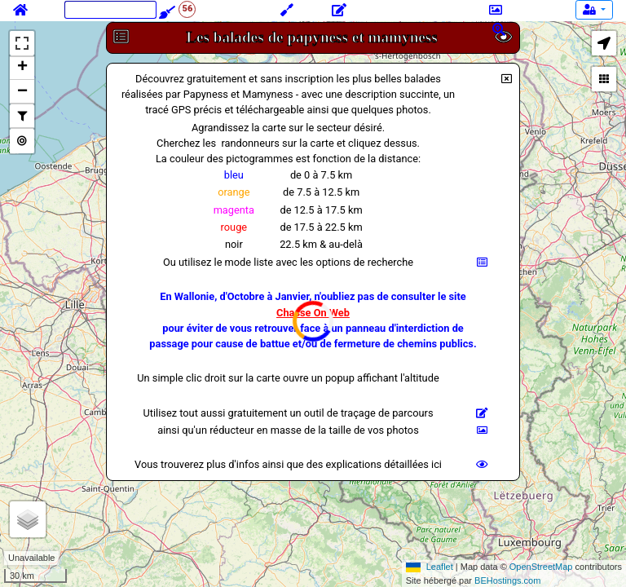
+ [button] (22, 67)
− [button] (22, 92)
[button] (604, 43)
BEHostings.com (507, 580)
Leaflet (439, 567)
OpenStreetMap (541, 567)
